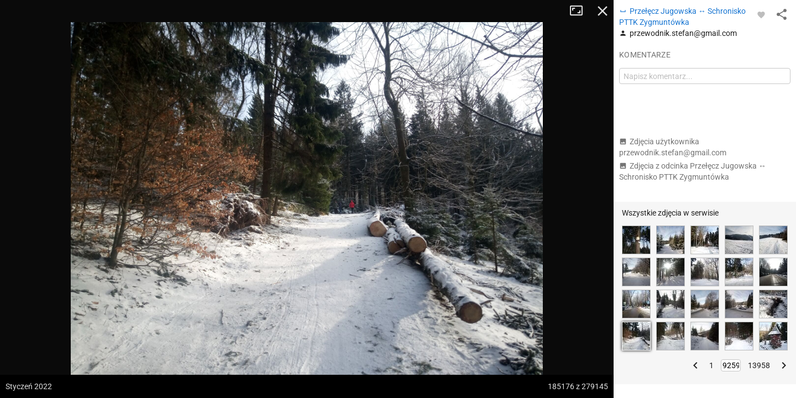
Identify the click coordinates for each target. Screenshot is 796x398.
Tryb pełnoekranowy (580, 11)
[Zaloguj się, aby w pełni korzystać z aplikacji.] (761, 14)
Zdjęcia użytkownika (672, 147)
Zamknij (602, 11)
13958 (759, 365)
